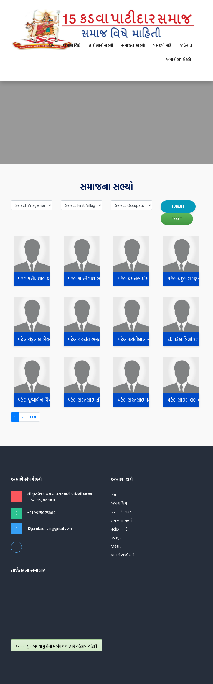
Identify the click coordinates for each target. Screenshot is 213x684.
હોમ (51, 45)
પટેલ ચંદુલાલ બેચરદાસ (34, 339)
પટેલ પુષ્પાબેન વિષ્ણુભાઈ (34, 400)
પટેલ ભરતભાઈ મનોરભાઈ (133, 400)
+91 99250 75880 (41, 512)
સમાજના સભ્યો (133, 45)
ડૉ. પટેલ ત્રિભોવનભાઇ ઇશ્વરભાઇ (183, 339)
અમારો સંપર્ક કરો (178, 59)
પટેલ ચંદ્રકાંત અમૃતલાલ (84, 339)
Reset (176, 218)
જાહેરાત (186, 45)
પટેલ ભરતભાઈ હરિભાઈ (84, 400)
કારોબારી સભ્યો (101, 45)
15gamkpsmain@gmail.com (49, 528)
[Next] (33, 417)
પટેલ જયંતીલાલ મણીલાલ (133, 339)
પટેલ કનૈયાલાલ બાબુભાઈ (34, 278)
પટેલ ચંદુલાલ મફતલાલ (183, 278)
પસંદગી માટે (162, 45)
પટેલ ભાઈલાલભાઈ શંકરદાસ (183, 400)
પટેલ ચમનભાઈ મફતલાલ (133, 278)
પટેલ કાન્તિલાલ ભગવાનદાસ (84, 278)
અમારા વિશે (72, 45)
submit (178, 206)
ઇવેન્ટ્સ (117, 538)
